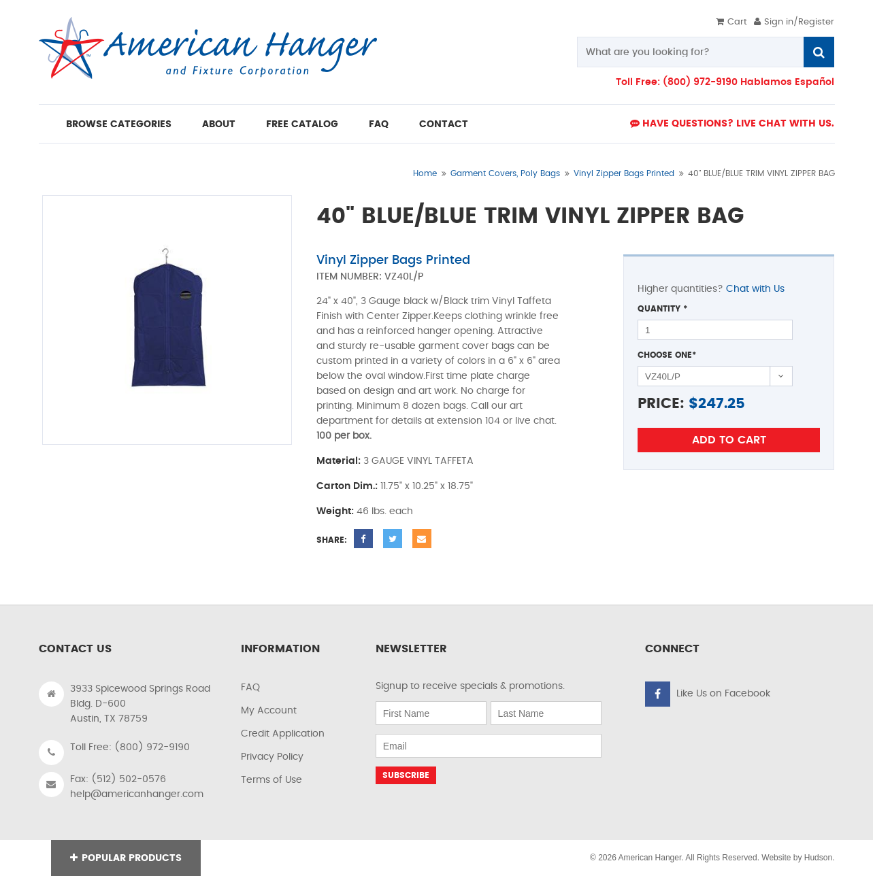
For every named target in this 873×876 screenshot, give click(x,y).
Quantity (662, 309)
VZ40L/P (403, 277)
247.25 (721, 404)
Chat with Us (755, 289)
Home (425, 173)
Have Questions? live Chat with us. (732, 123)
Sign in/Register (794, 22)
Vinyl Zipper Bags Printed (624, 173)
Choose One (667, 355)
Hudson (818, 857)
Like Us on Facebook (723, 693)
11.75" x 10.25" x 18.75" (426, 486)
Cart (731, 22)
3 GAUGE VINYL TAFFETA (418, 461)
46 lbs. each (385, 511)
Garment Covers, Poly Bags (505, 173)
